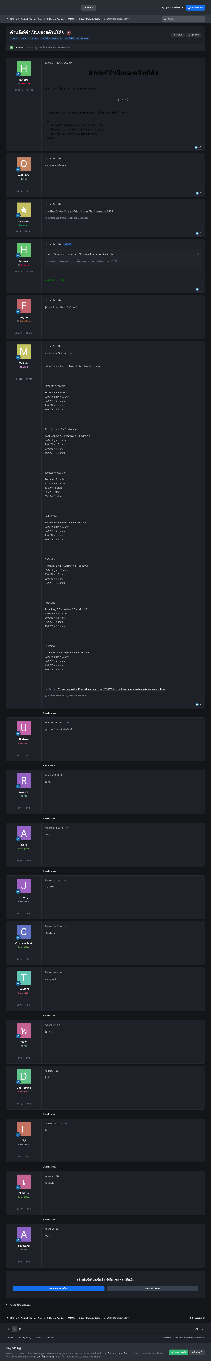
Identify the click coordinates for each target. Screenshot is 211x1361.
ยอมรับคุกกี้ (178, 1352)
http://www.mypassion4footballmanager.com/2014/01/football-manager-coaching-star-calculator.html (109, 689)
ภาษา (11, 1337)
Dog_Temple (24, 1087)
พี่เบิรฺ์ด (24, 1041)
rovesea (24, 792)
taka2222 (24, 989)
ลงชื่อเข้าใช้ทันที (152, 1288)
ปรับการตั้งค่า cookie (44, 1356)
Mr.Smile (24, 363)
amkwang (24, 1246)
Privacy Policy (25, 1337)
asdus (23, 844)
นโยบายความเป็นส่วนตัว (118, 1353)
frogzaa (23, 317)
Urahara (24, 739)
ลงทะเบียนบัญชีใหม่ (58, 1288)
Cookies (50, 1337)
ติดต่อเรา (39, 1337)
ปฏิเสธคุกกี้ (197, 1352)
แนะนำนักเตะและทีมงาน (58, 47)
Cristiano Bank (23, 943)
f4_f (24, 1140)
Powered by (190, 1337)
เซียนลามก (23, 1193)
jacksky (23, 897)
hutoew (19, 47)
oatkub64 (23, 175)
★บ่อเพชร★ (24, 221)
